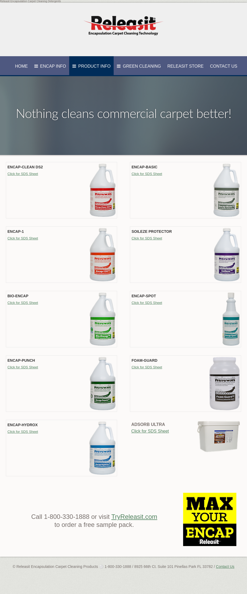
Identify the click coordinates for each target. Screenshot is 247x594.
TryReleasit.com (134, 516)
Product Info (94, 66)
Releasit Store (185, 66)
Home (21, 66)
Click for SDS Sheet (22, 174)
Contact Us (223, 66)
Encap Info (53, 66)
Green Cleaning (142, 66)
